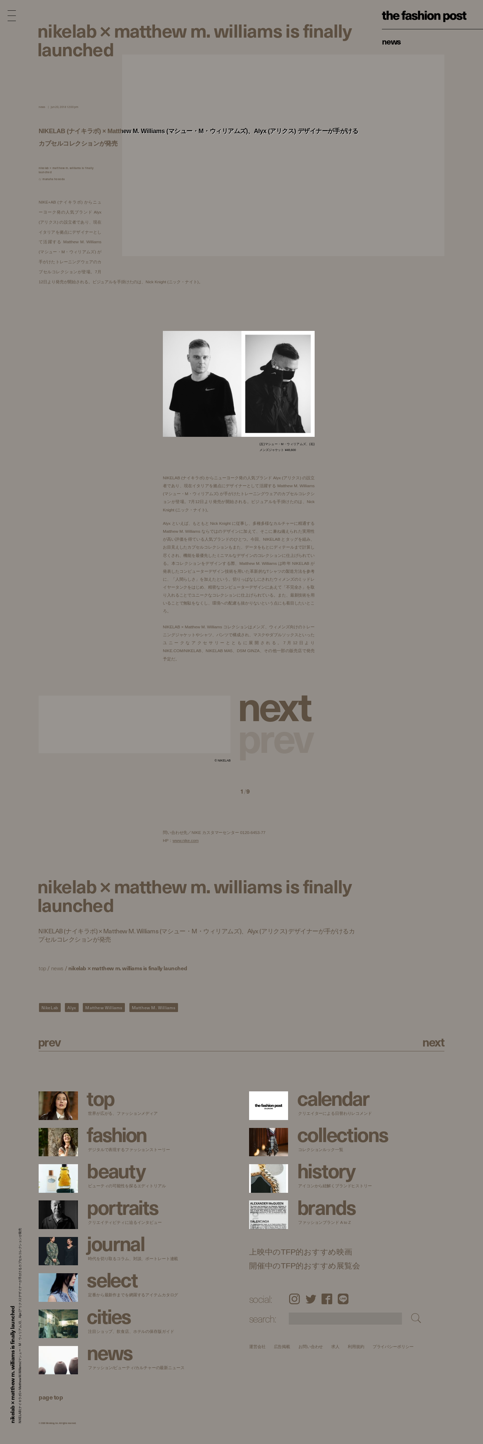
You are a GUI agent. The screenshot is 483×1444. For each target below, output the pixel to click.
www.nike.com (185, 840)
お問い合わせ (310, 1346)
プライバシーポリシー (392, 1346)
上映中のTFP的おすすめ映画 (300, 1251)
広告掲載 (282, 1346)
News (391, 41)
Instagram (294, 1299)
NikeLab (49, 1007)
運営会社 (257, 1346)
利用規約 (356, 1346)
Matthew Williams (103, 1007)
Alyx (71, 1007)
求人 (335, 1346)
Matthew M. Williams (154, 1007)
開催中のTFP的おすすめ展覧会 (304, 1265)
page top (51, 1397)
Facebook (327, 1299)
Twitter (311, 1299)
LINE (343, 1299)
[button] (277, 705)
